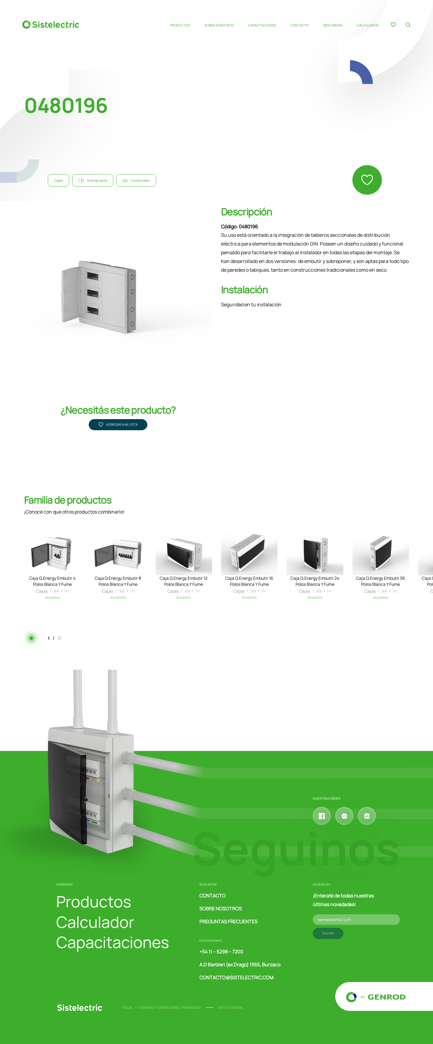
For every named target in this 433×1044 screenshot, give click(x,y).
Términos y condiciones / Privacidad (169, 1007)
